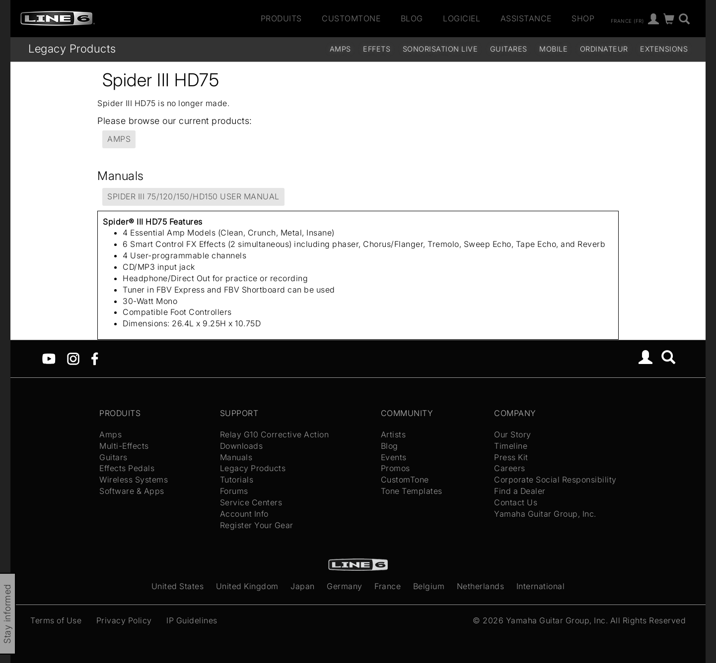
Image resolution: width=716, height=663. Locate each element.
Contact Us (515, 502)
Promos (395, 468)
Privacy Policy (124, 620)
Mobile (553, 49)
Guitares (508, 49)
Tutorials (237, 479)
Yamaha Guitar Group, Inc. (545, 514)
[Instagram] (73, 358)
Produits (281, 18)
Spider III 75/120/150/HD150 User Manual (193, 196)
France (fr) (627, 20)
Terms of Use (55, 620)
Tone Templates (411, 491)
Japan (302, 586)
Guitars (113, 457)
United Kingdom (247, 586)
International (540, 586)
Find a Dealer (520, 491)
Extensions (664, 49)
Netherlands (480, 586)
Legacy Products (72, 48)
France (387, 586)
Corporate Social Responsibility (555, 479)
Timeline (510, 446)
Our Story (512, 434)
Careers (509, 468)
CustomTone (351, 18)
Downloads (241, 446)
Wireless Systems (133, 479)
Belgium (429, 586)
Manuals (236, 457)
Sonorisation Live (440, 49)
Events (394, 457)
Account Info (244, 514)
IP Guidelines (191, 620)
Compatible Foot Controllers (177, 312)
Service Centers (251, 502)
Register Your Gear (256, 525)
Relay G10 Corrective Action (274, 434)
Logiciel (461, 18)
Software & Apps (131, 491)
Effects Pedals (126, 468)
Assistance (526, 18)
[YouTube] (49, 358)
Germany (344, 586)
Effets (376, 49)
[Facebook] (94, 358)
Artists (393, 434)
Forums (234, 491)
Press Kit (511, 457)
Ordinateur (604, 49)
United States (177, 586)
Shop (583, 18)
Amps (340, 49)
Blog (412, 18)
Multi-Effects (124, 446)
